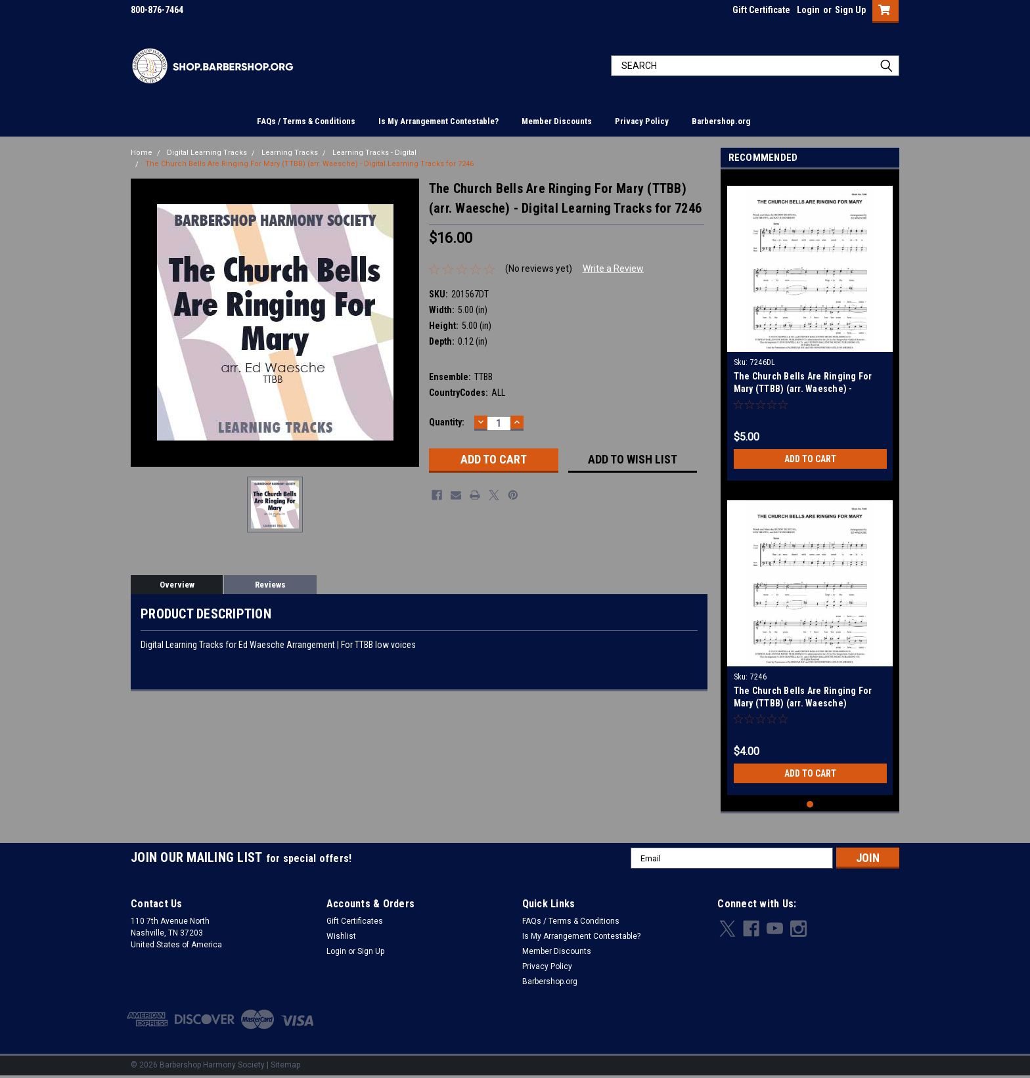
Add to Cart (810, 459)
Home (141, 152)
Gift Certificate (761, 10)
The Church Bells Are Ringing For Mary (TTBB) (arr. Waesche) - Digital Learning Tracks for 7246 (309, 164)
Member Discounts (557, 121)
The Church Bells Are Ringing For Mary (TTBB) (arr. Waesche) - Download (803, 388)
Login (808, 10)
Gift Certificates (354, 921)
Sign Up (850, 10)
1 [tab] (810, 804)
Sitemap (285, 1064)
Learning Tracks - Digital (374, 152)
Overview (177, 585)
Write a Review (613, 268)
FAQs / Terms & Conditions (306, 121)
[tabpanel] (810, 328)
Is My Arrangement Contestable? (438, 121)
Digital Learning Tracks (207, 152)
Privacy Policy (642, 121)
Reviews (270, 585)
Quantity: (446, 422)
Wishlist (341, 936)
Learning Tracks (289, 152)
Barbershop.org (721, 121)
